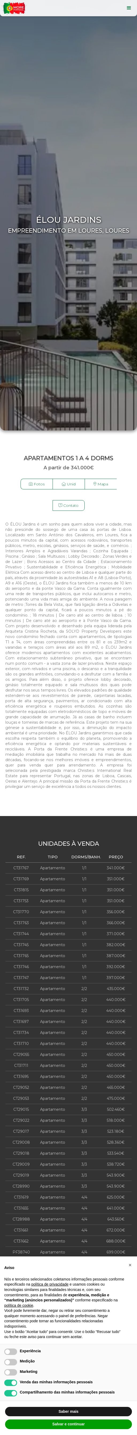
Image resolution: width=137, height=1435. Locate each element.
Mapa (100, 484)
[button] (130, 1265)
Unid (69, 484)
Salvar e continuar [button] (68, 1424)
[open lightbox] (37, 489)
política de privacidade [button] (49, 1284)
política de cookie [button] (18, 1305)
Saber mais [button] (68, 1411)
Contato (68, 505)
